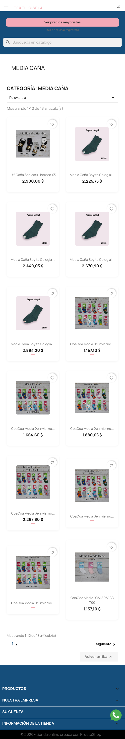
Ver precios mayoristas (62, 22)
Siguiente (106, 644)
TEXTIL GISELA (28, 8)
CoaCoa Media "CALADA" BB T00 (92, 600)
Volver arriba (99, 656)
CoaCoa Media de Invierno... (92, 344)
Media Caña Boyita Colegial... (92, 175)
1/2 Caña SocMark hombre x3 (33, 175)
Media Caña (28, 68)
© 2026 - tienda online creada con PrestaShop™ (62, 734)
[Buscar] (62, 42)
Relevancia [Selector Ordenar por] (62, 97)
